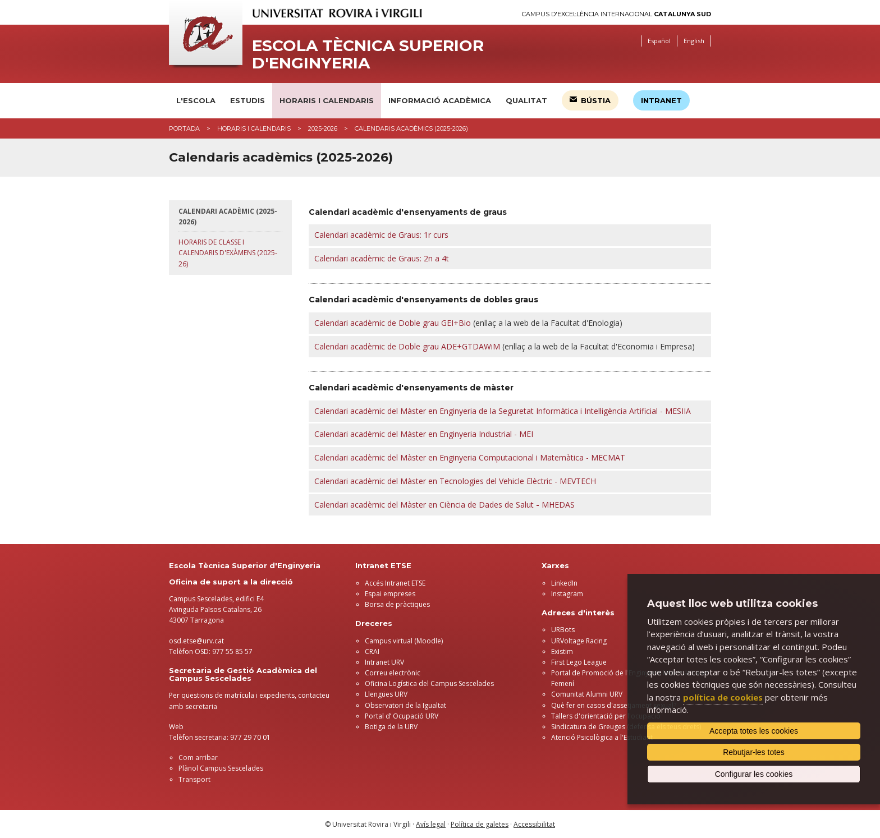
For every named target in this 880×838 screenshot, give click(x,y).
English (694, 40)
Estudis (247, 100)
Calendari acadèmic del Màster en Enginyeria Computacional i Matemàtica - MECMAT (469, 457)
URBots (563, 629)
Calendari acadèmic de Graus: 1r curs (381, 234)
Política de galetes (479, 824)
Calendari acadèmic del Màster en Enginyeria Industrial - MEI (423, 434)
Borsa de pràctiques (397, 604)
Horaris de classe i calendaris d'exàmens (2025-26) (227, 252)
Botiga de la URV (391, 726)
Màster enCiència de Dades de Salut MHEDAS (487, 504)
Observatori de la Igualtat (405, 705)
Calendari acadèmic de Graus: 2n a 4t (381, 258)
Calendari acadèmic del (357, 504)
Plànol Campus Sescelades (220, 768)
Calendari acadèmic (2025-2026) (227, 216)
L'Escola (196, 100)
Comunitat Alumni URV (586, 694)
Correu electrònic (392, 673)
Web (176, 726)
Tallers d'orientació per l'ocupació (606, 716)
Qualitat (526, 100)
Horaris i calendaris (326, 100)
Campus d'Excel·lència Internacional (616, 14)
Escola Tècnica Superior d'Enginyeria (368, 54)
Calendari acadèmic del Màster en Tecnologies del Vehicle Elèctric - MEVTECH (455, 481)
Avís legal (431, 824)
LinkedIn (564, 583)
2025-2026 (322, 128)
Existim (562, 651)
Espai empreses (390, 593)
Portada (184, 128)
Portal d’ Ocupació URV (401, 716)
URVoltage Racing (579, 641)
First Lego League (579, 662)
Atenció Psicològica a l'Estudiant (602, 737)
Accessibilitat (534, 824)
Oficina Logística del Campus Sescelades (429, 683)
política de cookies (723, 697)
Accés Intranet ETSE (395, 583)
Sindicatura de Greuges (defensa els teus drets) (626, 726)
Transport (194, 779)
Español (659, 40)
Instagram (567, 593)
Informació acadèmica (439, 100)
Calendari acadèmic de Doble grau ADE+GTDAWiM (407, 346)
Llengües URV (386, 694)
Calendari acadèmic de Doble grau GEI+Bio (392, 322)
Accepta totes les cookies (753, 730)
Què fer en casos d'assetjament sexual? (613, 705)
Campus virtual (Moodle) (404, 641)
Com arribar (198, 757)
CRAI (372, 651)
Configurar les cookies (754, 774)
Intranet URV (384, 662)
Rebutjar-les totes (754, 752)
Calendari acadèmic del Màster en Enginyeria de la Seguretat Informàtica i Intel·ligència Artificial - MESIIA (502, 411)
